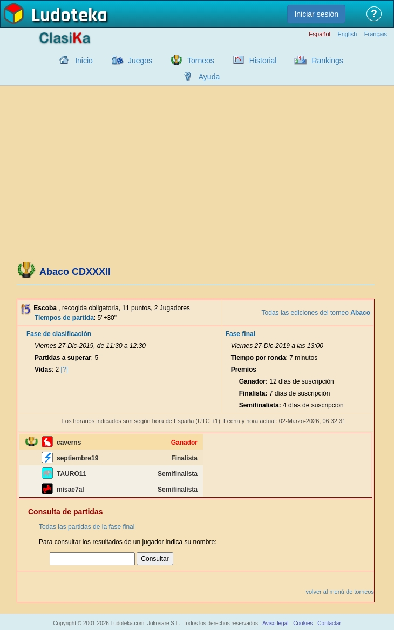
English (347, 34)
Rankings (327, 60)
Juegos (140, 60)
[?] (64, 369)
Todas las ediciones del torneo (316, 313)
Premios (243, 369)
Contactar (329, 623)
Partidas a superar (63, 357)
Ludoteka (69, 15)
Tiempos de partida (64, 317)
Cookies (303, 623)
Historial (263, 60)
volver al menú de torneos (339, 591)
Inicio (84, 60)
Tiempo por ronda (258, 357)
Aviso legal (275, 623)
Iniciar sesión (316, 14)
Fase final (240, 334)
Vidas (43, 369)
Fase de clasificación (58, 334)
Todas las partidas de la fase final (86, 527)
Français (375, 34)
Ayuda (209, 76)
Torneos (200, 60)
